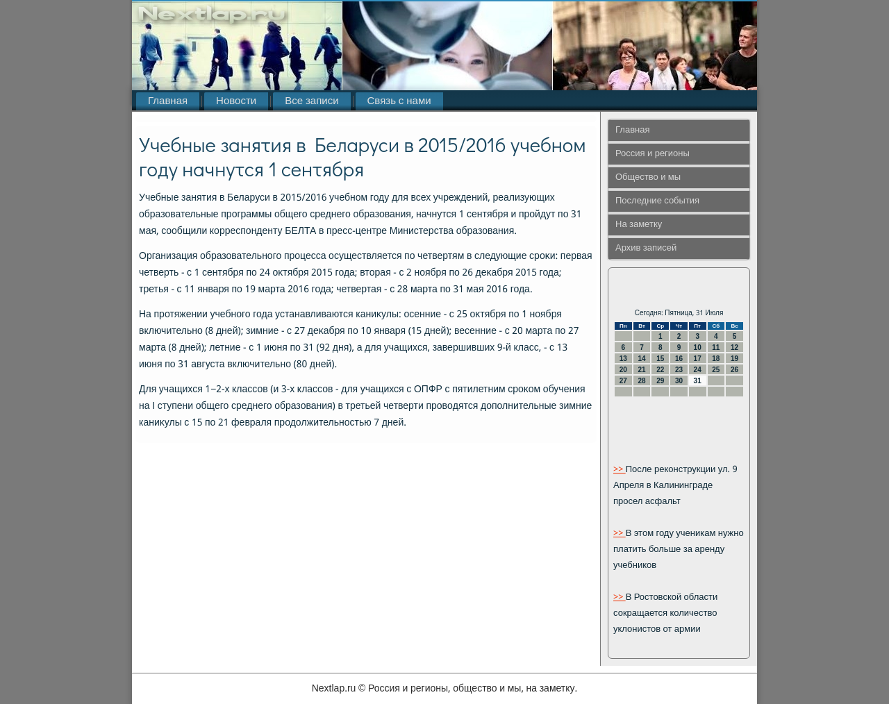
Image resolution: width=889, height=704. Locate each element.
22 (660, 370)
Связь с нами (399, 101)
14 (641, 358)
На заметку (638, 225)
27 (623, 381)
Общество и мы (648, 177)
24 (697, 370)
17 (697, 358)
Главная (168, 101)
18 (716, 358)
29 (660, 381)
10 (697, 347)
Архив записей (645, 248)
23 (679, 370)
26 (734, 370)
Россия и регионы (652, 154)
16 (679, 358)
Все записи (311, 101)
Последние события (657, 201)
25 (716, 370)
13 (623, 358)
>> (619, 470)
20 (623, 370)
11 (716, 347)
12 (734, 347)
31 (697, 381)
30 (679, 381)
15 (660, 358)
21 (641, 370)
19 (734, 358)
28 (641, 381)
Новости (236, 101)
